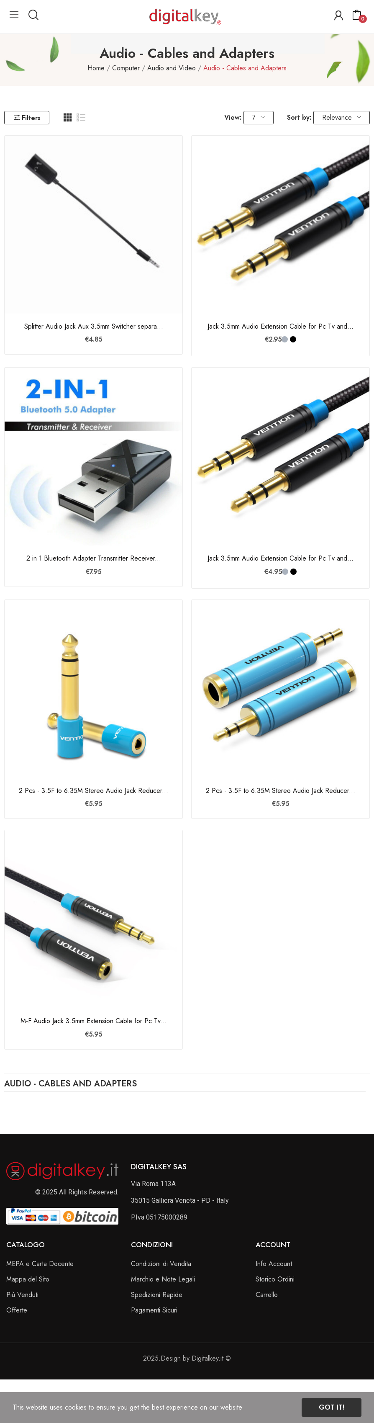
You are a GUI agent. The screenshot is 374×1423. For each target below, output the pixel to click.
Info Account (274, 1264)
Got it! (331, 1407)
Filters (27, 118)
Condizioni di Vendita (161, 1264)
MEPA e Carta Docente (40, 1264)
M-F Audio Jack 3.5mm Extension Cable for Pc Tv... (93, 1021)
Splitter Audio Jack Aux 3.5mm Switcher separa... (93, 326)
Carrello (267, 1294)
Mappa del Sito (27, 1279)
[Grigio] (285, 339)
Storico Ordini (275, 1279)
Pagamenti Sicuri (154, 1310)
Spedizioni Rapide (156, 1294)
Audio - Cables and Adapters (70, 1085)
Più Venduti (22, 1294)
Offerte (16, 1310)
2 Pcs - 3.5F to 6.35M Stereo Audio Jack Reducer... (93, 790)
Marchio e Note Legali (163, 1279)
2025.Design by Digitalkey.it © (187, 1358)
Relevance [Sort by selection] (341, 117)
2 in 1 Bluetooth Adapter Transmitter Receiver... (93, 558)
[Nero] (293, 339)
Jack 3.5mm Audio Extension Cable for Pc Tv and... (280, 326)
